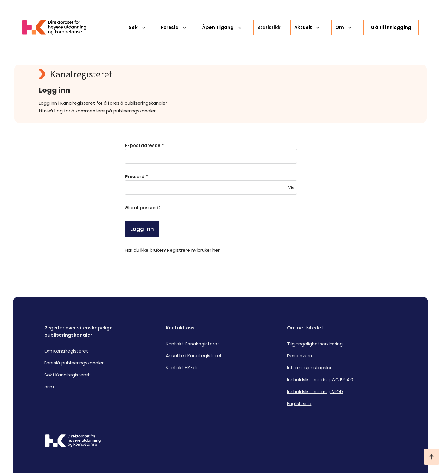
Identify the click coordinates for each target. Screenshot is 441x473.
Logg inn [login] (142, 229)
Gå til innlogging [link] (391, 27)
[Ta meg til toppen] (431, 457)
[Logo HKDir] (73, 441)
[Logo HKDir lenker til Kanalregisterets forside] (58, 27)
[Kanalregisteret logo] (158, 74)
